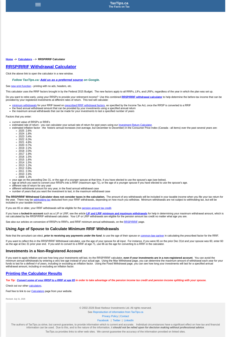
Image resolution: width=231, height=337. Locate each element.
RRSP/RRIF (131, 221)
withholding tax (42, 199)
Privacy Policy (110, 316)
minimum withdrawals (24, 105)
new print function (21, 86)
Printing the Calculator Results (34, 273)
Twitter (116, 320)
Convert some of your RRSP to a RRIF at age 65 (46, 280)
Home (9, 59)
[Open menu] (38, 4)
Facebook (103, 320)
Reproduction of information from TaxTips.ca (118, 312)
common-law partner (152, 235)
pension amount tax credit (96, 208)
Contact (124, 316)
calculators (35, 285)
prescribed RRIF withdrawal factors (85, 105)
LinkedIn (129, 320)
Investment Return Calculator (135, 125)
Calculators (25, 59)
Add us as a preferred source (61, 80)
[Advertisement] (115, 34)
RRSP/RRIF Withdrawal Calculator (41, 66)
